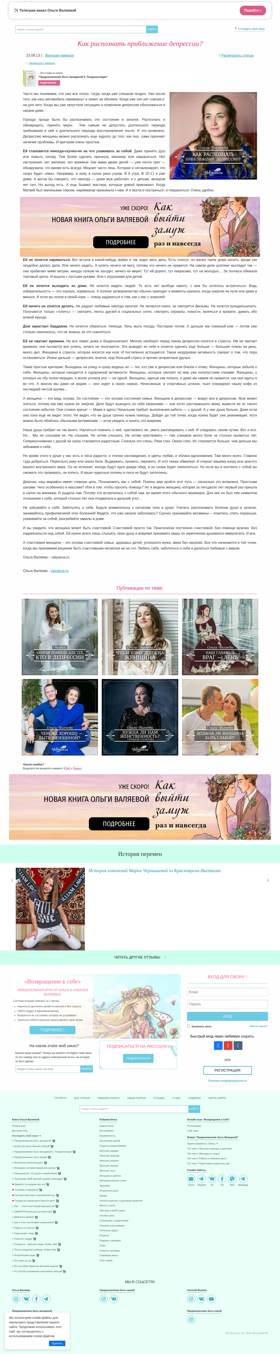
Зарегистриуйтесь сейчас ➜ (202, 1135)
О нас (181, 1089)
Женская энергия (109, 1152)
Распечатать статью (237, 55)
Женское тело (107, 1162)
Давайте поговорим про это (28, 1175)
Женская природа (109, 1147)
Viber (232, 1171)
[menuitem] (52, 1117)
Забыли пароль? (258, 1017)
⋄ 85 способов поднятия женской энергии (35, 1257)
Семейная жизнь (109, 1247)
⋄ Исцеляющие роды (23, 1246)
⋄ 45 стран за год (21, 1252)
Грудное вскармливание (113, 1137)
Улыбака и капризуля (25, 1181)
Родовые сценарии (110, 1232)
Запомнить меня (199, 1017)
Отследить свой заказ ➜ (26, 1127)
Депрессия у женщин (42, 63)
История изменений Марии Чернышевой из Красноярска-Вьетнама (150, 870)
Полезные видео (109, 1222)
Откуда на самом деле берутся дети (33, 1192)
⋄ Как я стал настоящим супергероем (33, 1214)
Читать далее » (77, 896)
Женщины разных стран (113, 1172)
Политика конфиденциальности (227, 1071)
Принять (57, 1343)
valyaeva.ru (60, 571)
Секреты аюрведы (110, 1242)
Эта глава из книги (114, 79)
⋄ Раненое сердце (22, 1230)
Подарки (201, 1089)
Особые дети (107, 1207)
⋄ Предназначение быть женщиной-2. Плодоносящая (42, 1143)
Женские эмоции (109, 1157)
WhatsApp (243, 1171)
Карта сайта (227, 1089)
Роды (102, 1237)
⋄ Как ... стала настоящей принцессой (33, 1197)
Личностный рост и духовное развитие (121, 1192)
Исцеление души (109, 1182)
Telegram (201, 1171)
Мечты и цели (107, 1197)
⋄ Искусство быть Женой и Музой (30, 1137)
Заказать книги (104, 1089)
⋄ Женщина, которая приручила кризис (34, 1159)
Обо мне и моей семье (112, 1202)
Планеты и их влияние (112, 1217)
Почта (191, 1171)
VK (212, 1171)
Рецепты (104, 1227)
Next (268, 887)
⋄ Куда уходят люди (23, 1224)
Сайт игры (193, 1122)
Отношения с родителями (114, 1212)
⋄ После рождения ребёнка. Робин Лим (34, 1241)
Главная (50, 1089)
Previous (12, 887)
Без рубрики (106, 1122)
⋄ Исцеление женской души (27, 1154)
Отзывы (162, 1089)
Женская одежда (109, 1142)
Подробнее (52, 1021)
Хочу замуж (106, 1252)
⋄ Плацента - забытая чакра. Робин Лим (34, 1235)
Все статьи (74, 1089)
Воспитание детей (110, 1132)
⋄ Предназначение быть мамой (29, 1148)
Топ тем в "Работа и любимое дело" (207, 1150)
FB (222, 1171)
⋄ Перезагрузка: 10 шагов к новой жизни (34, 1165)
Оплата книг (19, 1117)
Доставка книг (20, 1122)
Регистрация (227, 1061)
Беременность (108, 1127)
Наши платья (137, 1089)
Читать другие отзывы (140, 948)
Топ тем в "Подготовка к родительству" (208, 1155)
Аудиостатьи (107, 1117)
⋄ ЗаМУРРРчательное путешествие (32, 1203)
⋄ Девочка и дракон (23, 1208)
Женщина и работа (110, 1167)
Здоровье (105, 1177)
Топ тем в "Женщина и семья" (203, 1145)
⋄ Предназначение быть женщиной (31, 1132)
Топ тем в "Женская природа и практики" (210, 1140)
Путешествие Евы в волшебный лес (33, 1186)
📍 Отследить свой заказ (249, 28)
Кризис (103, 1187)
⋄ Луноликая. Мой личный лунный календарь (37, 1170)
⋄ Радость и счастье (23, 1219)
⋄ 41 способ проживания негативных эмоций (37, 1263)
